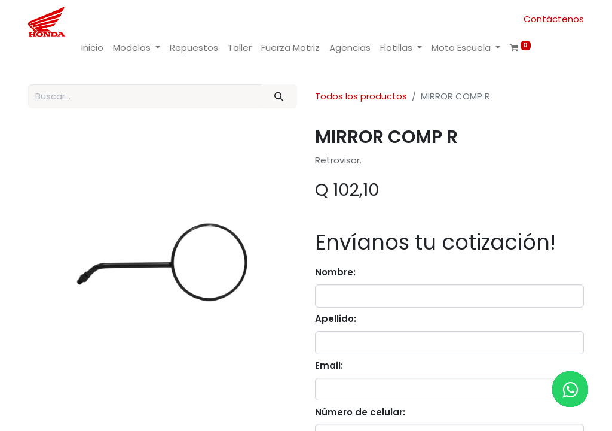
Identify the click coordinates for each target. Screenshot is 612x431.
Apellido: (335, 318)
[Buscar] (279, 96)
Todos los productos (361, 96)
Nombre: (335, 272)
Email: (329, 365)
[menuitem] (92, 48)
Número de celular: (360, 412)
